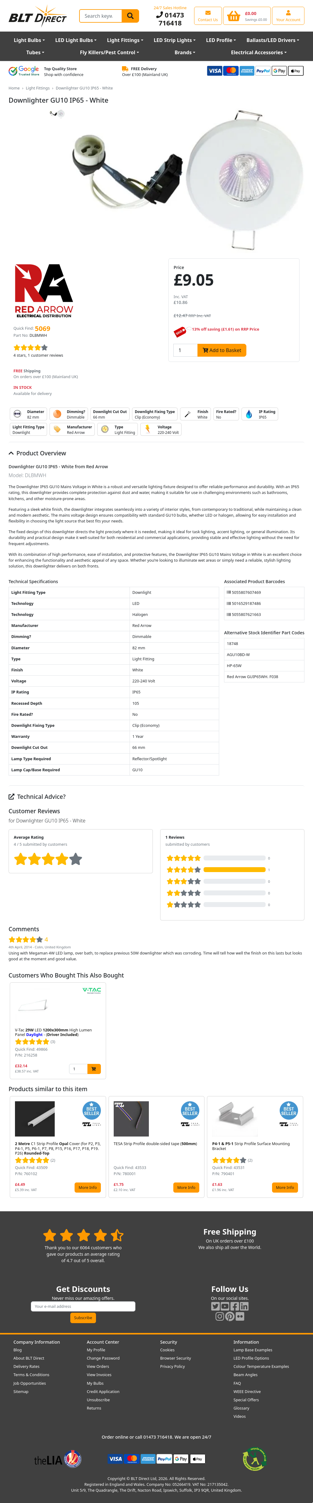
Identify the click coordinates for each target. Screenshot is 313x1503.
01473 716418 (170, 18)
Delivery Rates (26, 1366)
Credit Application (103, 1391)
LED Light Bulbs (74, 40)
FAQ (237, 1383)
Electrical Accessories (257, 52)
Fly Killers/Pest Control (107, 52)
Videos (240, 1416)
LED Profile (219, 40)
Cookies (167, 1350)
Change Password (103, 1358)
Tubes (33, 52)
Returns (94, 1408)
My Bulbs (95, 1383)
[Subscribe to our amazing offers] (83, 1306)
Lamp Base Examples (253, 1350)
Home (14, 88)
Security (168, 1342)
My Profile (96, 1350)
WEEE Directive (247, 1391)
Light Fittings (123, 40)
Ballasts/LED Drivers (271, 40)
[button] (299, 1030)
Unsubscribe (98, 1399)
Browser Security (175, 1358)
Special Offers (246, 1399)
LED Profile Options (251, 1358)
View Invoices (99, 1374)
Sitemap (20, 1391)
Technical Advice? (37, 796)
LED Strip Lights (173, 40)
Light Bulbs (27, 40)
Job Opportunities (29, 1383)
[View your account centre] (288, 16)
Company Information (36, 1342)
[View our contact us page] (208, 16)
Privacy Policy (172, 1366)
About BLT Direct (28, 1358)
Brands (183, 52)
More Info (88, 1187)
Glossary (241, 1408)
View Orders (98, 1366)
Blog (17, 1350)
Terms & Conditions (31, 1374)
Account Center (103, 1342)
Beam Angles (246, 1374)
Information (246, 1342)
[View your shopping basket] (247, 16)
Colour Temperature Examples (261, 1366)
